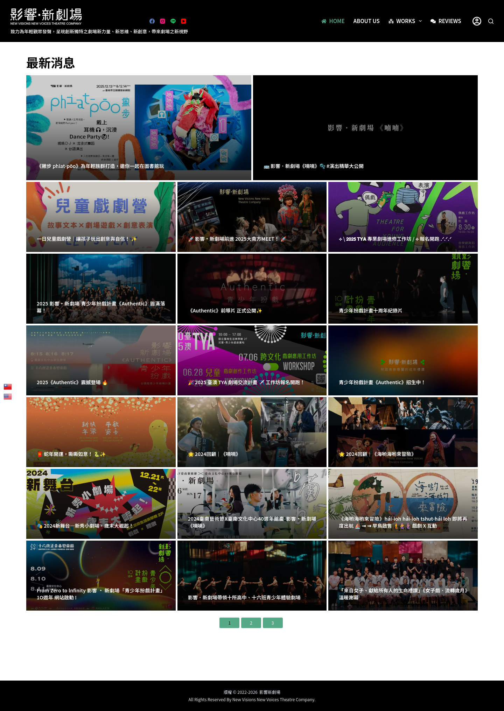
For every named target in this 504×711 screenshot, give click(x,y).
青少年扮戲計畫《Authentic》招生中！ (382, 382)
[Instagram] (162, 21)
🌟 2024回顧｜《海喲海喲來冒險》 (377, 453)
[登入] (476, 21)
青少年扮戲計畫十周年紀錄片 (370, 310)
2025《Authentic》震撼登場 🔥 (72, 382)
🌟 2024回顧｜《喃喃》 (214, 453)
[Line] (173, 21)
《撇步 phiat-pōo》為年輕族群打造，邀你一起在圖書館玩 (100, 165)
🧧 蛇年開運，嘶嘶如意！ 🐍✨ (71, 453)
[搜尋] (490, 21)
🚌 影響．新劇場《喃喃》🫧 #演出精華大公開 (314, 165)
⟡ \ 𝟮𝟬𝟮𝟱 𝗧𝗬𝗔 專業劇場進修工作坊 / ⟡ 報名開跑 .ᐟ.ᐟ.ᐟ (395, 238)
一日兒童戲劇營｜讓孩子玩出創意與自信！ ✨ (87, 238)
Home (333, 20)
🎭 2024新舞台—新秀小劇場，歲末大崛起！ (85, 525)
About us (367, 20)
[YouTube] (183, 21)
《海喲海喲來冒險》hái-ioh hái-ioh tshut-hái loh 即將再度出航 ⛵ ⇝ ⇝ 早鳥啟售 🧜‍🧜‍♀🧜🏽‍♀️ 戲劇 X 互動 (403, 522)
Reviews (445, 20)
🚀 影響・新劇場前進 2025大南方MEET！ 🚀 (237, 238)
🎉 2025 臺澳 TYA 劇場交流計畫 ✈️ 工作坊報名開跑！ (246, 382)
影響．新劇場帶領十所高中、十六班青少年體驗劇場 (244, 597)
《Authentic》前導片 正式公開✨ (225, 310)
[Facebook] (152, 21)
